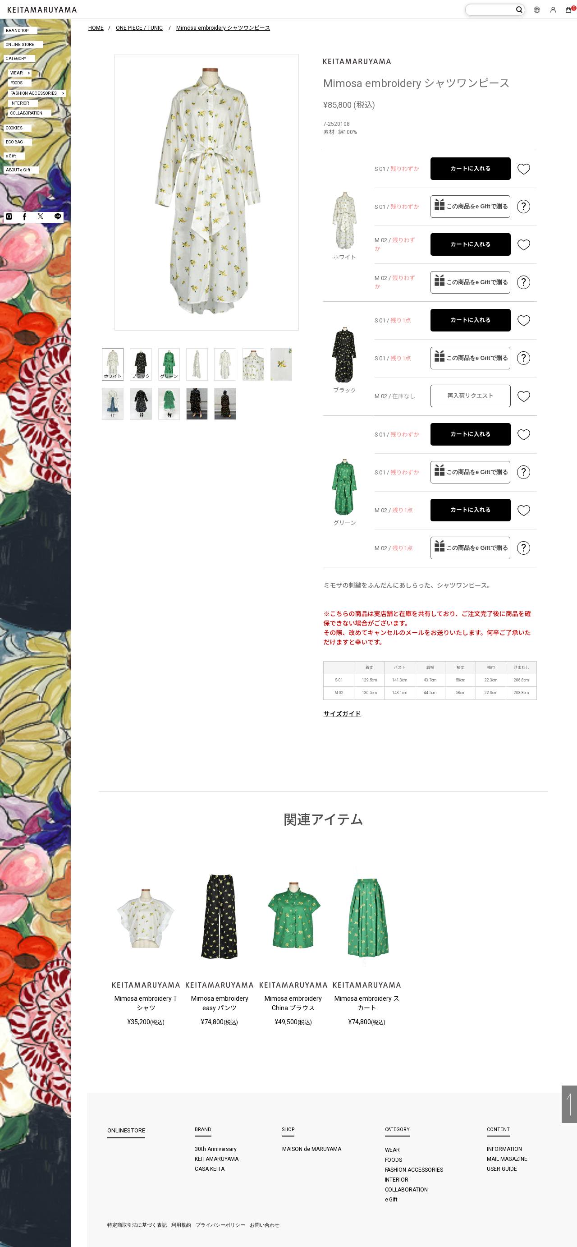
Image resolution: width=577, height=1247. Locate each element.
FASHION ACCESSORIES (33, 93)
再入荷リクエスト (471, 395)
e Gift (11, 155)
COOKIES (14, 127)
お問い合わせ (264, 1225)
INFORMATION (504, 1149)
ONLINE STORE (20, 44)
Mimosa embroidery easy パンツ (219, 1003)
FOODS (16, 82)
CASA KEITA (209, 1169)
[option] (206, 193)
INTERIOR (19, 103)
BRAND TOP (17, 30)
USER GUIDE (502, 1169)
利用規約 (181, 1225)
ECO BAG (14, 141)
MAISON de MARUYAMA (311, 1149)
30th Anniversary (216, 1149)
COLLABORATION (26, 112)
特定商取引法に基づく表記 (137, 1225)
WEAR (16, 72)
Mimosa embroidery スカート (366, 1003)
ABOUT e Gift (18, 169)
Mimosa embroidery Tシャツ (145, 1003)
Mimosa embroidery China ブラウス (293, 1003)
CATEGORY (16, 58)
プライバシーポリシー (220, 1225)
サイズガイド (342, 714)
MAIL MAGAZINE (507, 1159)
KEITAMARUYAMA (217, 1159)
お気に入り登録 (524, 168)
